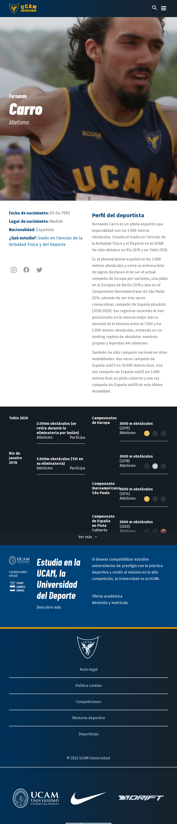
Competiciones (88, 702)
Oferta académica (107, 596)
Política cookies (88, 685)
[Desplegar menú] (163, 8)
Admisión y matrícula (110, 603)
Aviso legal (88, 669)
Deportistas (89, 734)
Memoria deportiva (88, 718)
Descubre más (49, 607)
